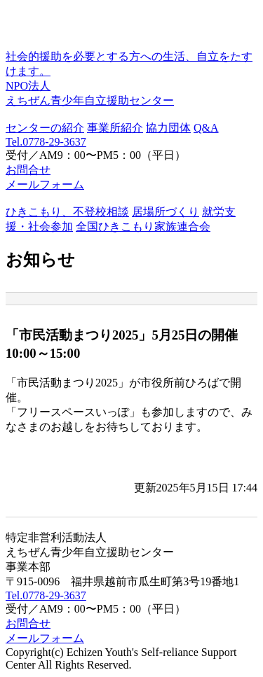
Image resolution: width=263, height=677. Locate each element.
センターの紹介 (45, 128)
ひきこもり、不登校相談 (67, 212)
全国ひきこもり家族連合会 (143, 226)
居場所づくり (165, 212)
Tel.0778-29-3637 (46, 142)
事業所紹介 (115, 128)
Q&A (206, 128)
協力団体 (168, 128)
